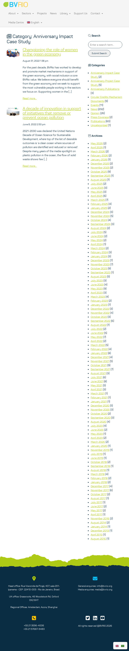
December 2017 (100, 486)
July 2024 (97, 232)
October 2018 (99, 462)
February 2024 (99, 252)
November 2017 (100, 490)
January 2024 (99, 256)
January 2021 (99, 401)
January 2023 (99, 304)
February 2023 (99, 300)
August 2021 (98, 373)
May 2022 (97, 337)
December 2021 (100, 357)
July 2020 (97, 425)
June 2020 (97, 429)
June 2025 (97, 187)
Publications (98, 121)
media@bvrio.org (103, 589)
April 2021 (96, 389)
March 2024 (98, 248)
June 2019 (97, 458)
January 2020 (99, 445)
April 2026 (97, 147)
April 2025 (97, 195)
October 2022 (99, 316)
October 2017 (98, 494)
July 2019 (96, 454)
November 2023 (100, 264)
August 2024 (98, 228)
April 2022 (97, 341)
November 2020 (100, 409)
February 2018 (99, 478)
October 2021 (99, 365)
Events (95, 105)
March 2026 (98, 151)
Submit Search (99, 53)
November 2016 (100, 518)
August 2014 (98, 522)
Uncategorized (99, 125)
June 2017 (97, 506)
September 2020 (101, 417)
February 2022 (99, 349)
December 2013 (100, 530)
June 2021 (97, 381)
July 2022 (97, 329)
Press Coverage (100, 117)
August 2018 (98, 470)
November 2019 (100, 450)
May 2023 (97, 288)
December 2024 (100, 212)
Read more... (30, 98)
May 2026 (97, 143)
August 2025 (98, 179)
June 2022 (97, 333)
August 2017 (98, 498)
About (13, 13)
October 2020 (99, 413)
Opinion (95, 113)
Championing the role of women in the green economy (50, 51)
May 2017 (96, 510)
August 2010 (98, 538)
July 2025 (97, 183)
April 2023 (97, 292)
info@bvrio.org (104, 585)
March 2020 (98, 441)
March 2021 (97, 393)
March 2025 (98, 199)
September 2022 (100, 320)
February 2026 (99, 155)
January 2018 (99, 482)
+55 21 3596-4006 (34, 625)
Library (65, 13)
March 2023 (98, 296)
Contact (97, 13)
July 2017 (96, 502)
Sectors (28, 13)
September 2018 (100, 466)
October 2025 (99, 171)
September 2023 (101, 272)
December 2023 (100, 260)
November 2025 (100, 167)
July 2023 (97, 280)
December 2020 (100, 405)
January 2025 (99, 208)
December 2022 (100, 308)
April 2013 (96, 534)
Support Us (80, 13)
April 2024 (97, 244)
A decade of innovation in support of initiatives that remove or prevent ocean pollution (52, 113)
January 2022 (99, 353)
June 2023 (97, 284)
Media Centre (16, 22)
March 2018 (98, 474)
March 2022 (98, 345)
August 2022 (98, 325)
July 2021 (96, 377)
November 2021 (100, 361)
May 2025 (97, 191)
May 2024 (97, 240)
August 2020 (98, 421)
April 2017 (96, 514)
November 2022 (100, 312)
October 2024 (99, 220)
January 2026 (99, 159)
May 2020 (97, 433)
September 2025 (100, 175)
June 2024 (97, 236)
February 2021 (99, 397)
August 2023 (98, 276)
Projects (42, 13)
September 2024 (101, 224)
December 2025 (100, 163)
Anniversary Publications (105, 89)
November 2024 (100, 216)
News (53, 13)
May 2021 (96, 385)
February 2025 (99, 204)
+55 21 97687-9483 (34, 628)
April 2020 (97, 437)
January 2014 (99, 526)
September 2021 (100, 369)
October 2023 (99, 268)
